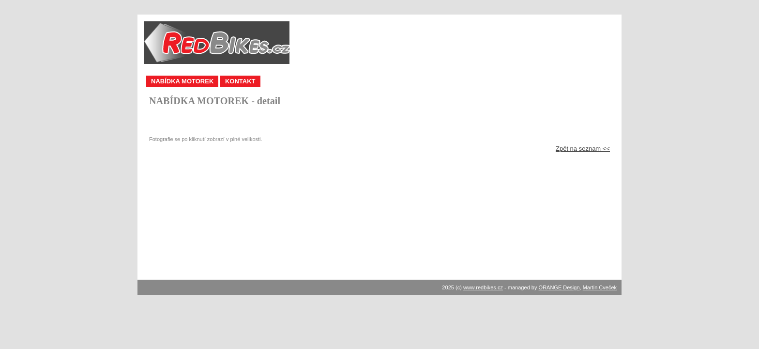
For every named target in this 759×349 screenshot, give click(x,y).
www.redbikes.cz (483, 287)
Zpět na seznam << (583, 148)
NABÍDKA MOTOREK (182, 81)
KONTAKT (240, 81)
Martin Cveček (600, 287)
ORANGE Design (559, 287)
